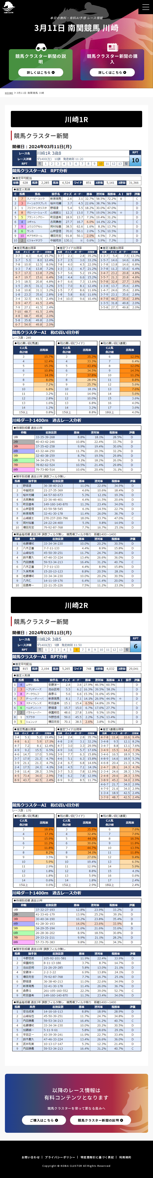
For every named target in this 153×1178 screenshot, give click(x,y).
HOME (9, 93)
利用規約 (125, 1157)
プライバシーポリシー (60, 1157)
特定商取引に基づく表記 (97, 1157)
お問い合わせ (31, 1157)
